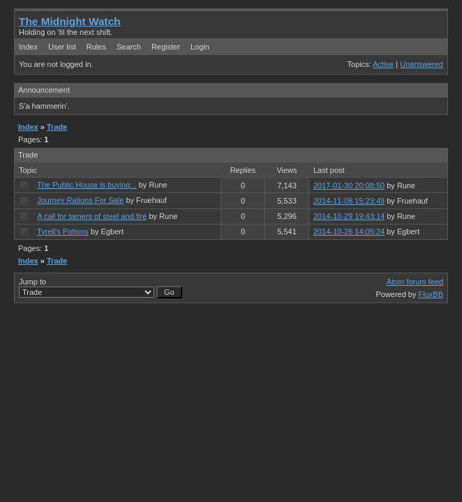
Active (383, 64)
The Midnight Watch (70, 21)
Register (165, 47)
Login (200, 47)
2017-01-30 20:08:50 (349, 185)
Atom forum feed (415, 281)
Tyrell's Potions (63, 231)
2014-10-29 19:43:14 (349, 216)
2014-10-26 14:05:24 (349, 231)
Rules (96, 47)
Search (129, 47)
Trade (57, 127)
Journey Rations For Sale (80, 200)
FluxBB (431, 294)
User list (62, 47)
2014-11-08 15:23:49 (349, 201)
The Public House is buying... (86, 185)
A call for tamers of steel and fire (92, 216)
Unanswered (421, 64)
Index (28, 47)
